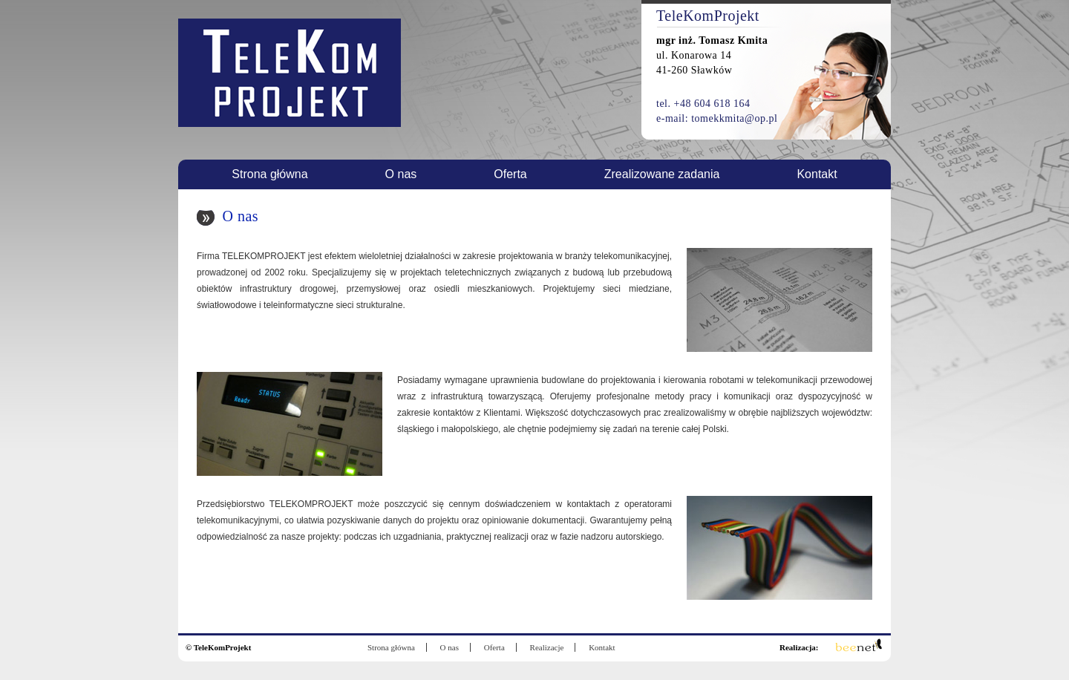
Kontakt (817, 174)
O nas (401, 174)
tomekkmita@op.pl (734, 118)
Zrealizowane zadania (662, 174)
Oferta (510, 174)
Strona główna (269, 174)
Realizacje (547, 647)
